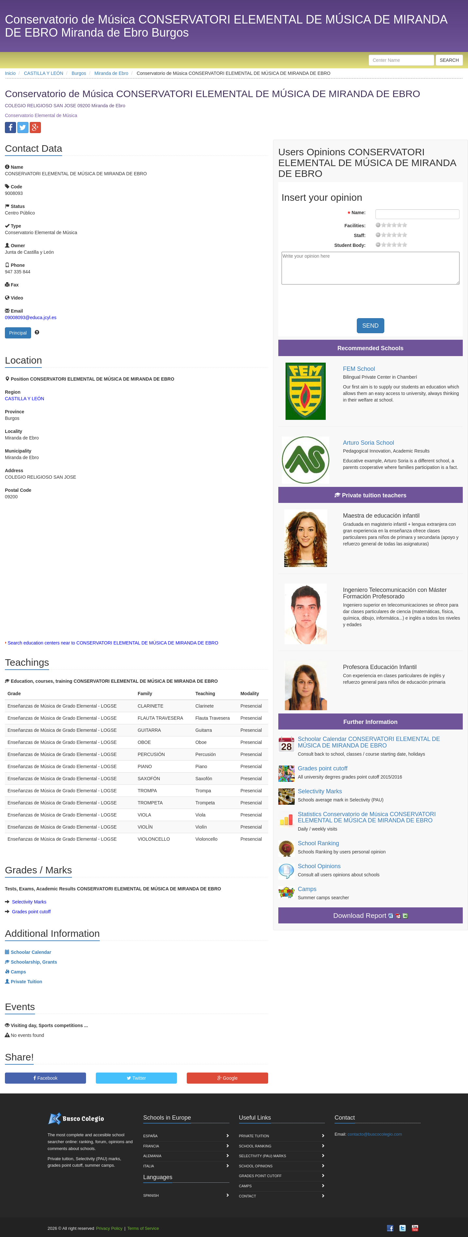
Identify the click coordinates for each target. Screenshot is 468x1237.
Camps (307, 889)
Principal (18, 332)
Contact (247, 1196)
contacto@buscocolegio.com (375, 1134)
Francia (151, 1146)
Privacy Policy (109, 1228)
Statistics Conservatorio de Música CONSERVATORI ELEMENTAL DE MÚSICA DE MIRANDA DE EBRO (367, 817)
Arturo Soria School (368, 442)
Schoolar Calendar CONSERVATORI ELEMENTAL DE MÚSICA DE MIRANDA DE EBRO (369, 742)
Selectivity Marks (29, 901)
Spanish (151, 1195)
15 (399, 224)
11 (394, 224)
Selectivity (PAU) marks (262, 1156)
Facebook (45, 1078)
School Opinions (319, 866)
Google (227, 1078)
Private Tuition (254, 1136)
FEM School (359, 369)
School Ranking (318, 843)
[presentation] (395, 302)
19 (404, 224)
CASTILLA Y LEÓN (24, 398)
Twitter (136, 1078)
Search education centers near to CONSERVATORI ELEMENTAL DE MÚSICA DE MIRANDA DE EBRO (113, 642)
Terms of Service (143, 1228)
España (150, 1136)
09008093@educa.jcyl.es (30, 317)
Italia (148, 1166)
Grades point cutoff (31, 911)
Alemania (152, 1156)
